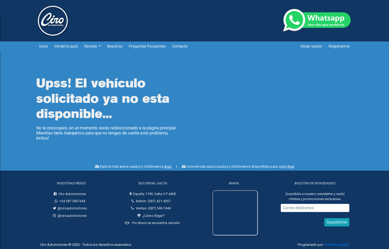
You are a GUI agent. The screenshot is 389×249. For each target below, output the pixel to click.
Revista (91, 46)
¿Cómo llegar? (150, 215)
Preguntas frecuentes (147, 46)
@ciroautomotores (69, 207)
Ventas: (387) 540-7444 (150, 207)
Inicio (43, 46)
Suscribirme (337, 221)
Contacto (180, 46)
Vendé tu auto (66, 46)
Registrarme (339, 46)
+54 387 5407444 (69, 200)
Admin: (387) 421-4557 (150, 200)
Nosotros (114, 46)
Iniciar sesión (311, 46)
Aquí (167, 166)
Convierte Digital (336, 244)
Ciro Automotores (69, 193)
